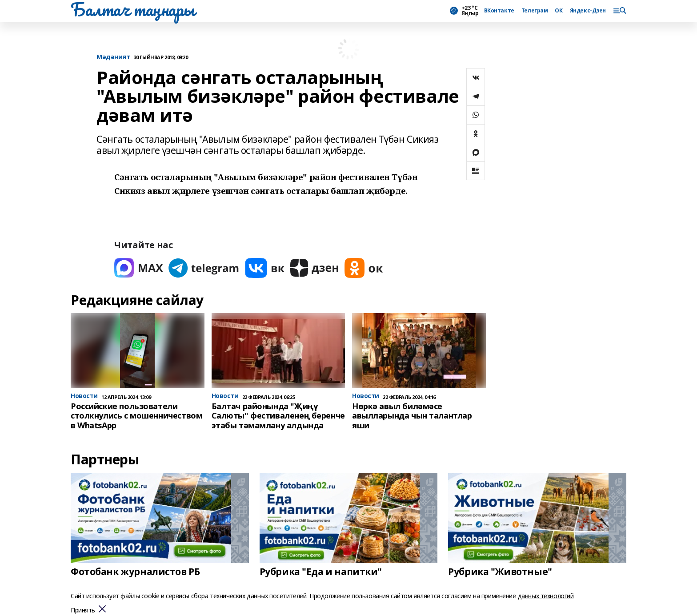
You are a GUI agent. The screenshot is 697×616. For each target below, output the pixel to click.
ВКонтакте (499, 10)
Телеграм (534, 10)
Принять (83, 610)
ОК (558, 10)
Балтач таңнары (132, 9)
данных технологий (546, 596)
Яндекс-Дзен (588, 10)
